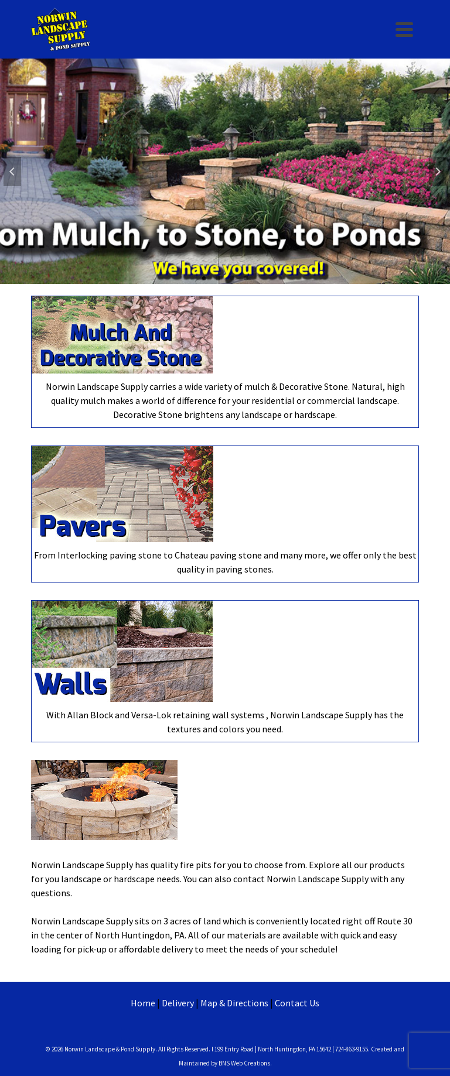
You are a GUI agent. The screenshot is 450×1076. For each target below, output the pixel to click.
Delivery (178, 1003)
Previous (12, 171)
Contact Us (297, 1003)
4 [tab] (246, 278)
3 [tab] (232, 278)
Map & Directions (234, 1003)
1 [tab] (204, 278)
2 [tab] (218, 278)
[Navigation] (404, 29)
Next (437, 171)
